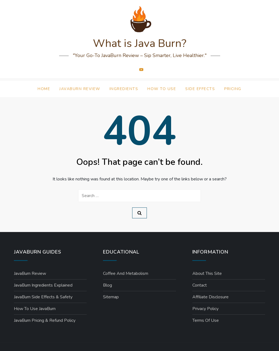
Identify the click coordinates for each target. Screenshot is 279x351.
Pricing (232, 88)
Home (44, 88)
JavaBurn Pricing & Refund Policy (44, 320)
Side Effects (200, 88)
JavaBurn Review (79, 88)
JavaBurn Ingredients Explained (43, 285)
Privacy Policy (205, 309)
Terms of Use (205, 320)
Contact (199, 285)
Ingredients (124, 88)
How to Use (161, 88)
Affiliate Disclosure (210, 297)
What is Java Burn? (139, 43)
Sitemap (111, 297)
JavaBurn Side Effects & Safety (43, 297)
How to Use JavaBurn (35, 309)
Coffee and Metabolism (125, 273)
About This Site (207, 273)
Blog (107, 285)
